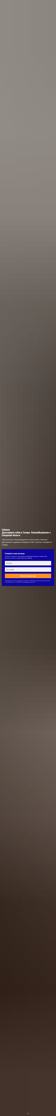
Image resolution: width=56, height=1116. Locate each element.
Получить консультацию (28, 576)
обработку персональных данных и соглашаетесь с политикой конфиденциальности (27, 581)
